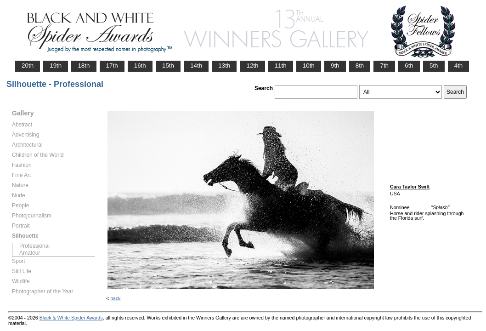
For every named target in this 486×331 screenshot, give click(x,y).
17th (112, 65)
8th (359, 65)
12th (252, 65)
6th (409, 65)
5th (433, 65)
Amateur (29, 253)
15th (168, 65)
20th (28, 65)
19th (56, 65)
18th (84, 65)
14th (196, 65)
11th (281, 65)
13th (224, 65)
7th (384, 65)
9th (335, 65)
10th (309, 65)
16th (140, 65)
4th (458, 65)
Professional (34, 246)
